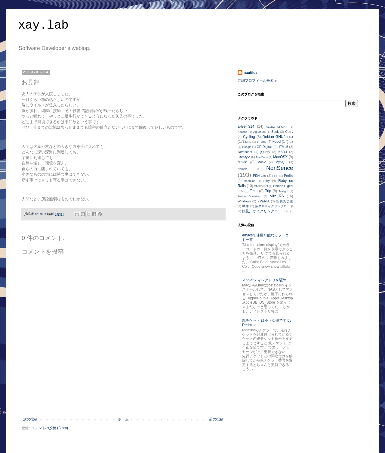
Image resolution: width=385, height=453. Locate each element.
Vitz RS (277, 196)
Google (246, 146)
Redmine (249, 181)
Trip (268, 191)
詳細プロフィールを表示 (257, 80)
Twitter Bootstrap (249, 196)
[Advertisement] (123, 401)
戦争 (245, 206)
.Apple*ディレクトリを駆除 (264, 280)
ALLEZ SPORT (276, 126)
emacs (261, 141)
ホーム (123, 419)
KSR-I (282, 152)
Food (277, 141)
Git (291, 141)
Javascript (245, 152)
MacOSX (280, 157)
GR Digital (264, 146)
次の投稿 (30, 419)
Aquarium (259, 131)
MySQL (281, 162)
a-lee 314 (246, 126)
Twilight (283, 191)
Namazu (243, 168)
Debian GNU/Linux (278, 137)
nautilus (250, 72)
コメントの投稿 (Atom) (49, 428)
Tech (253, 191)
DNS (248, 141)
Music (261, 162)
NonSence (279, 168)
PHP (275, 175)
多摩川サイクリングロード (274, 206)
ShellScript (261, 186)
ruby (266, 181)
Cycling (249, 137)
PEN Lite (259, 175)
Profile (288, 175)
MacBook (262, 157)
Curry (289, 131)
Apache (243, 131)
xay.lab (43, 25)
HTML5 (283, 146)
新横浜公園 (284, 201)
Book (275, 131)
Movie (242, 162)
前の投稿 (216, 419)
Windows (244, 201)
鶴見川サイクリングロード (263, 211)
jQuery (265, 152)
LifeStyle (244, 157)
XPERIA (263, 201)
